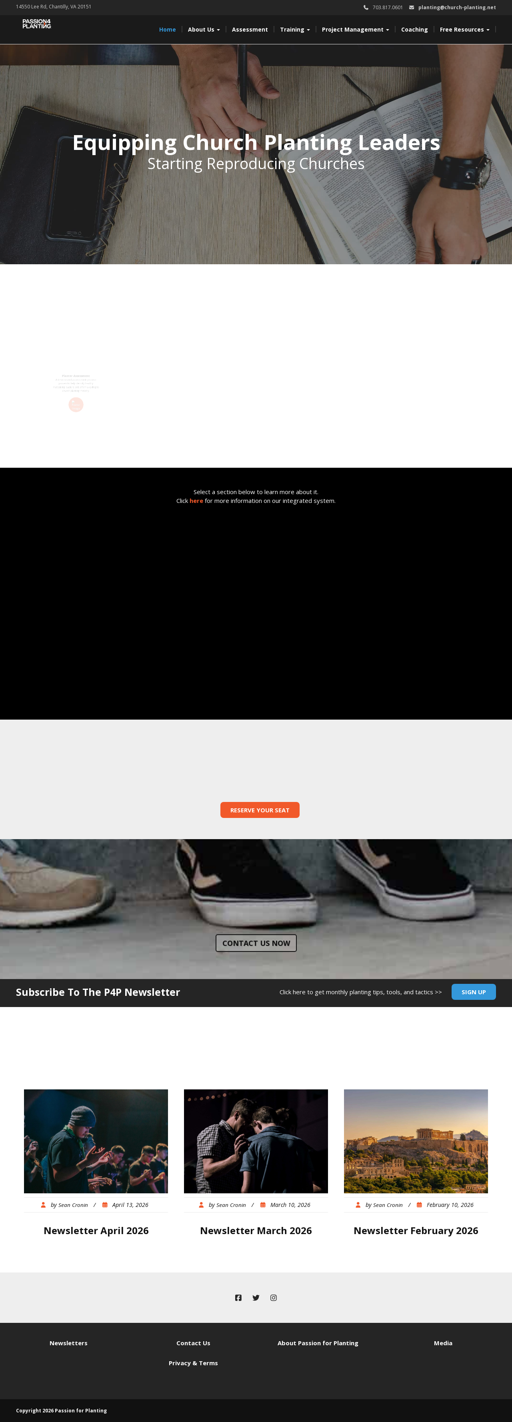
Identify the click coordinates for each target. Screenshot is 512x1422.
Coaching (414, 29)
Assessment (250, 29)
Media (443, 1343)
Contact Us (193, 1343)
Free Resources (465, 29)
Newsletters (69, 1343)
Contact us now (256, 943)
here (196, 501)
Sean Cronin (73, 1205)
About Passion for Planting (318, 1343)
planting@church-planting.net (457, 7)
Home (167, 29)
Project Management (355, 29)
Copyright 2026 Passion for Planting (61, 1410)
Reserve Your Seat (260, 810)
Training (295, 29)
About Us (204, 29)
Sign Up (474, 992)
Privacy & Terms (193, 1363)
